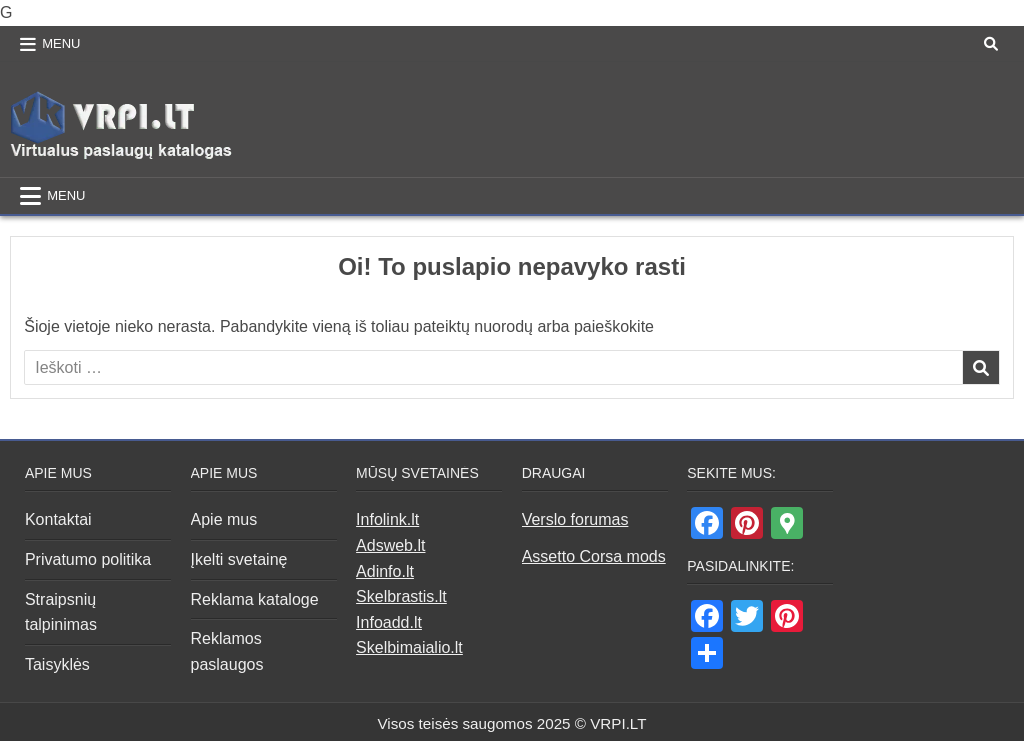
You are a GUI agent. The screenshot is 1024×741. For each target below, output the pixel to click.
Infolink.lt (387, 519)
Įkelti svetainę (239, 559)
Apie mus (224, 519)
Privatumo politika (88, 559)
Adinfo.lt (385, 571)
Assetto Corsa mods (594, 556)
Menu (61, 43)
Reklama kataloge (255, 599)
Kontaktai (58, 519)
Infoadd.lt (389, 622)
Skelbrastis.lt (401, 596)
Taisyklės (57, 664)
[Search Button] (991, 44)
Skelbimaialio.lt (409, 647)
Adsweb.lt (390, 545)
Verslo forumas (575, 519)
